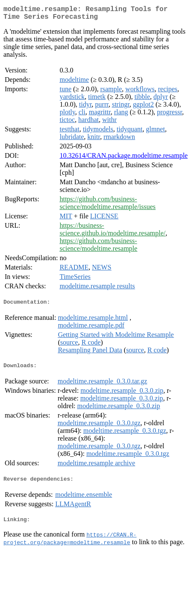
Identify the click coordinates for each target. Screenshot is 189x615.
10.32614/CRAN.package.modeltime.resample (123, 158)
